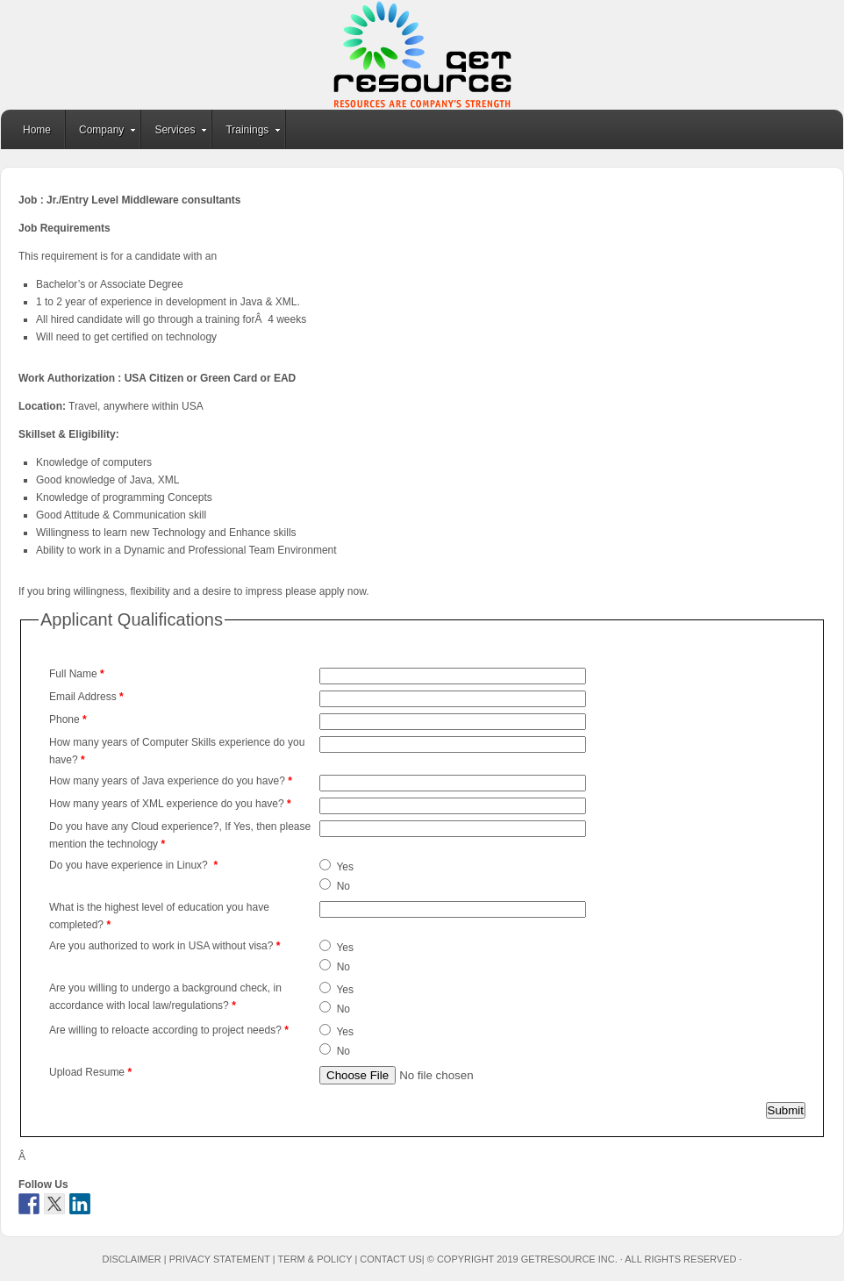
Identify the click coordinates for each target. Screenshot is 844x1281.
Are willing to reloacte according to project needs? (169, 1030)
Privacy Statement (219, 1259)
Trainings (247, 132)
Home (37, 130)
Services (174, 132)
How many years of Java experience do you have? (170, 781)
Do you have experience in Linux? (133, 865)
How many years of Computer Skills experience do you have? (176, 751)
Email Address (86, 697)
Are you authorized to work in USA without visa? (164, 946)
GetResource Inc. (422, 55)
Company (101, 132)
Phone (68, 719)
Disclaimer (131, 1259)
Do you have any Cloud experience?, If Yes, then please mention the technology (180, 835)
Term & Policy (315, 1259)
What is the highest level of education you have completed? (159, 916)
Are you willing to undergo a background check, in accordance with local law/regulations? (165, 997)
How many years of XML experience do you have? (170, 804)
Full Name (76, 674)
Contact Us (391, 1259)
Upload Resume (90, 1072)
